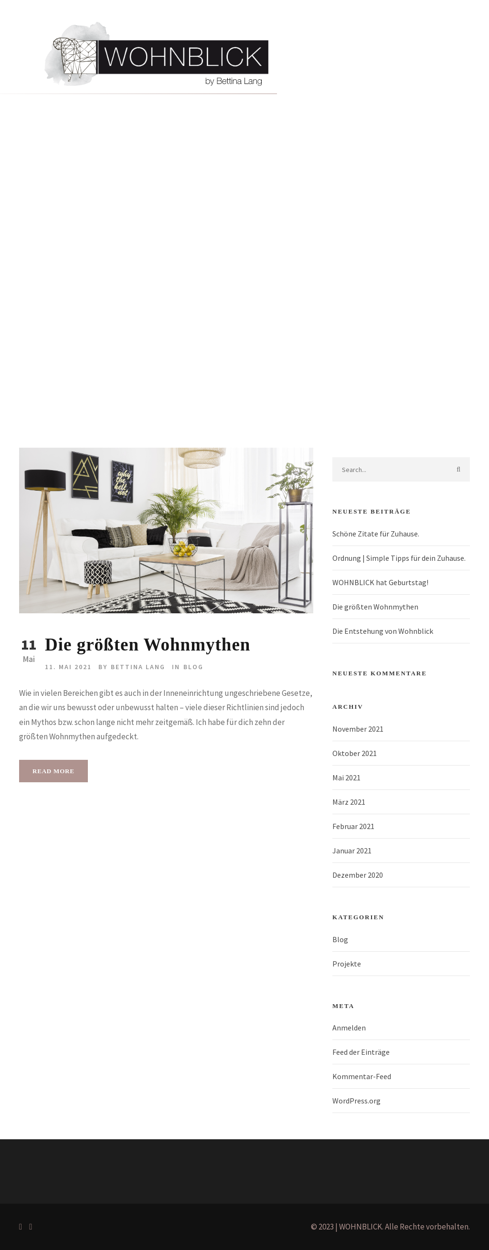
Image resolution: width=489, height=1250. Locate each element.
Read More (53, 771)
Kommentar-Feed (361, 1076)
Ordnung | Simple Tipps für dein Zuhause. (399, 558)
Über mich (181, 214)
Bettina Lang (138, 666)
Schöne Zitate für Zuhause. (375, 533)
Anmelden (349, 1027)
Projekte (137, 214)
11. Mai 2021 (68, 666)
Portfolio (95, 214)
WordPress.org (356, 1100)
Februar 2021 (353, 826)
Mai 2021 (346, 777)
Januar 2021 (352, 850)
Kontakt (253, 214)
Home (58, 214)
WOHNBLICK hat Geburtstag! (380, 582)
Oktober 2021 (354, 753)
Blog (219, 214)
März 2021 (348, 802)
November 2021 (357, 729)
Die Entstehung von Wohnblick (382, 631)
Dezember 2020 (357, 875)
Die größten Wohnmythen (147, 644)
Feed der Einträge (361, 1052)
